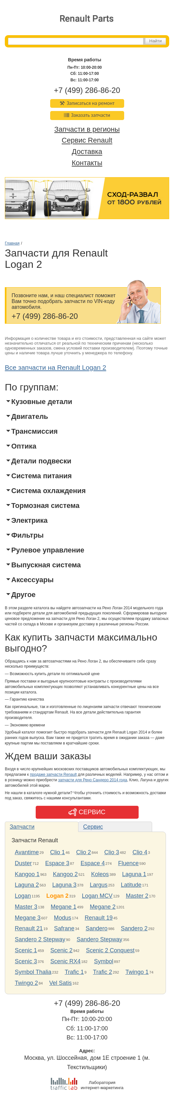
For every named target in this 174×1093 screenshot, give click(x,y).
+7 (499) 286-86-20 (87, 90)
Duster (23, 863)
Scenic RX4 (65, 961)
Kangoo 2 (65, 874)
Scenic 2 (61, 950)
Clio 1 (57, 852)
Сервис (93, 827)
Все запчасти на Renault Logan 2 (55, 367)
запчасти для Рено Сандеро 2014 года (92, 780)
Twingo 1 (137, 972)
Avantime (27, 852)
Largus (98, 885)
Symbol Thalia (33, 972)
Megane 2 (102, 907)
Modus (62, 918)
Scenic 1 (26, 950)
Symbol (103, 961)
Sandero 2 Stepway (40, 939)
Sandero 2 (134, 928)
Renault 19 (99, 918)
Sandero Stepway (99, 939)
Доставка (87, 152)
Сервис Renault (87, 141)
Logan (23, 896)
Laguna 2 (27, 885)
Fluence (128, 863)
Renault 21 (29, 928)
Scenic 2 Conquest (110, 950)
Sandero (96, 928)
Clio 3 (111, 852)
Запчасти (22, 827)
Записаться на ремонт (87, 103)
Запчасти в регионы (87, 129)
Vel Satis (60, 983)
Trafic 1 (74, 972)
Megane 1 (64, 907)
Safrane (64, 928)
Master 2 (137, 896)
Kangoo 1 (27, 874)
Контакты (87, 163)
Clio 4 (140, 852)
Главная (12, 243)
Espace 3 (57, 863)
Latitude (131, 885)
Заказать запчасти (87, 115)
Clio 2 (83, 852)
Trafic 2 (102, 972)
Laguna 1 (134, 874)
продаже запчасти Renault (53, 774)
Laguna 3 (64, 885)
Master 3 (26, 907)
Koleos (100, 874)
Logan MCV (97, 896)
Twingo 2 (26, 983)
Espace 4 (93, 863)
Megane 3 (28, 918)
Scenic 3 (26, 961)
